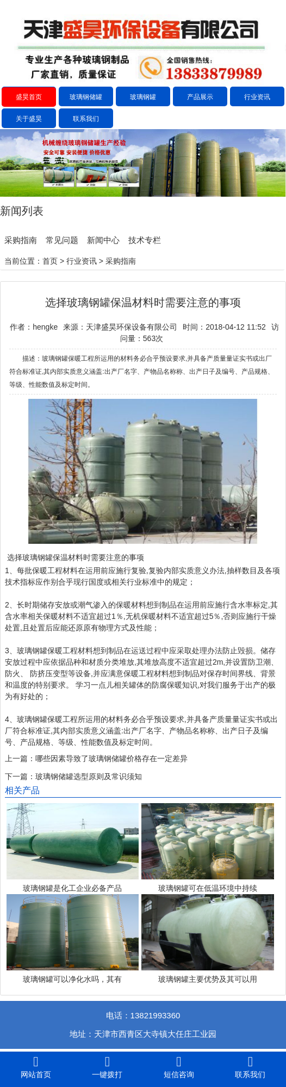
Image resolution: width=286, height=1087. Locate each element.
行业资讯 (257, 97)
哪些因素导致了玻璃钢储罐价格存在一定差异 (111, 758)
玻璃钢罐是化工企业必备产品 (72, 888)
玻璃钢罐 (143, 97)
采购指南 (20, 240)
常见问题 (62, 240)
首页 (50, 261)
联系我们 (86, 119)
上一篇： (20, 758)
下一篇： (20, 776)
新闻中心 (103, 240)
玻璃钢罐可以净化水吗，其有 (72, 979)
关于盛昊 (29, 119)
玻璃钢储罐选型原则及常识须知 (88, 776)
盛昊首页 (29, 97)
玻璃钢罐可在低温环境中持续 (207, 888)
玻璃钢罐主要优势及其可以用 (207, 979)
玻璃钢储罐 (86, 97)
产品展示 (200, 97)
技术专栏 (144, 240)
